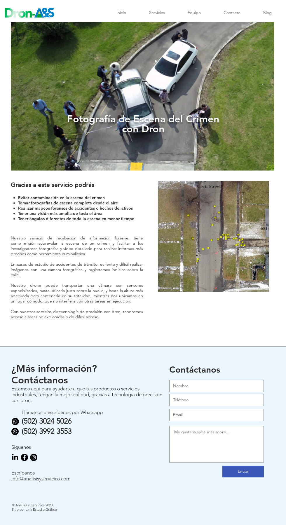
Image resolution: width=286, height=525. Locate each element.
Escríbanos (23, 473)
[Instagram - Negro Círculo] (33, 457)
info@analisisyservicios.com (40, 478)
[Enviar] (243, 471)
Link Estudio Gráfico (41, 509)
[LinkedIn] (15, 457)
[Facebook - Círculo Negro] (24, 457)
